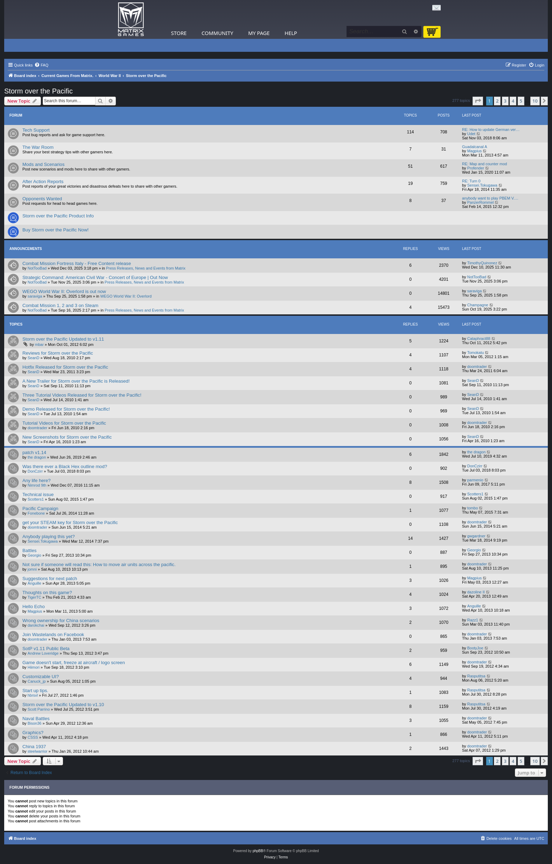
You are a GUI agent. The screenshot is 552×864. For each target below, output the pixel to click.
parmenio (475, 480)
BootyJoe (475, 648)
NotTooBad (37, 268)
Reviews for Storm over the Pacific (57, 353)
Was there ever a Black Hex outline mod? (64, 466)
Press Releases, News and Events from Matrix (146, 268)
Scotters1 (36, 499)
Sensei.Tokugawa (482, 185)
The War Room (38, 147)
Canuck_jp (37, 681)
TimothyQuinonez (482, 263)
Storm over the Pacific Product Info (58, 215)
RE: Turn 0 (471, 181)
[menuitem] (41, 65)
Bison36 (35, 723)
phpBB (258, 851)
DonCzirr (35, 471)
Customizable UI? (40, 676)
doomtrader (477, 366)
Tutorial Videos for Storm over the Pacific (64, 423)
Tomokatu (475, 352)
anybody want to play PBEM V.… (490, 198)
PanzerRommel (480, 202)
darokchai (36, 625)
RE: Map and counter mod (484, 164)
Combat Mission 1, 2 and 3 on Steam (60, 305)
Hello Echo (33, 606)
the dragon (37, 457)
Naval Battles (36, 718)
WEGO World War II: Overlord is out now (64, 291)
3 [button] (505, 101)
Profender (475, 168)
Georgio (34, 555)
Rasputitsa (476, 676)
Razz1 (472, 620)
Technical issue (38, 494)
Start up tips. (35, 690)
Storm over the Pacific (38, 91)
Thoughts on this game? (47, 592)
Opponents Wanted (42, 198)
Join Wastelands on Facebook (53, 634)
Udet (471, 134)
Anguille (34, 583)
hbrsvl (33, 695)
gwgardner (476, 536)
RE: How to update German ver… (490, 129)
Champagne (477, 305)
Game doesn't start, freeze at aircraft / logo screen (73, 662)
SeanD (34, 358)
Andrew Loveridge (43, 653)
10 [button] (535, 101)
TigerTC (34, 597)
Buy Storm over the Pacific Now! (55, 229)
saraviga (35, 296)
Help (291, 32)
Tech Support (36, 130)
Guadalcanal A (474, 147)
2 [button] (497, 101)
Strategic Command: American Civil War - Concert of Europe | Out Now (95, 277)
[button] (478, 101)
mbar (39, 344)
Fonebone (36, 513)
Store (179, 32)
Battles (29, 550)
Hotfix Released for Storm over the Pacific (65, 367)
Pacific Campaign (40, 508)
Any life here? (36, 480)
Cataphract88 (478, 338)
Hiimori (34, 667)
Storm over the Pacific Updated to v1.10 (63, 704)
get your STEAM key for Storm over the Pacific (70, 522)
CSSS (33, 737)
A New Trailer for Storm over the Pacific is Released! (76, 381)
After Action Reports (42, 181)
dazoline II (476, 592)
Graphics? (32, 732)
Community (217, 32)
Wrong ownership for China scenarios (60, 620)
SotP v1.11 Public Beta (46, 648)
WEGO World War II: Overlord (126, 296)
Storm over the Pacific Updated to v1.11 (63, 339)
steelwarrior (38, 751)
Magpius (474, 151)
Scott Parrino (39, 709)
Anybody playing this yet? (48, 536)
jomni (32, 569)
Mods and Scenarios (43, 164)
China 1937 (34, 746)
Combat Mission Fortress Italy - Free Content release (76, 263)
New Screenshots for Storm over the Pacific (67, 437)
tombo (472, 508)
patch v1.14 (34, 452)
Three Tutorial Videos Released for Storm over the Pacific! (81, 395)
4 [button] (513, 101)
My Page (259, 32)
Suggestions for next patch (49, 578)
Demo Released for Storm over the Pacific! (66, 409)
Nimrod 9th (37, 485)
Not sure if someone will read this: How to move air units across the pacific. (99, 564)
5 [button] (521, 101)
